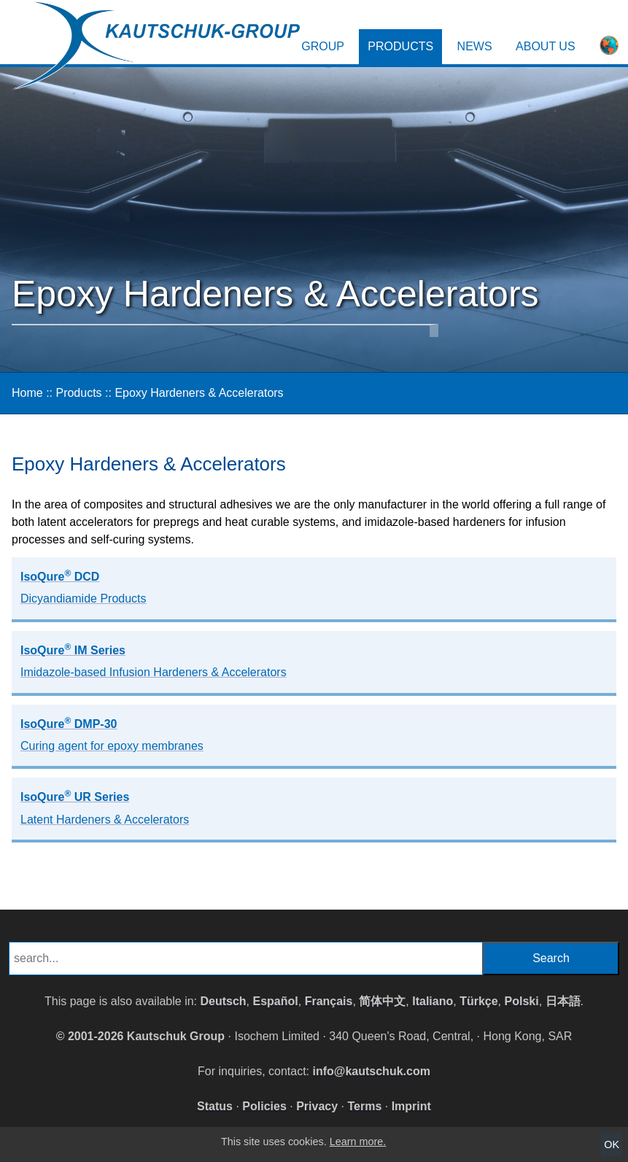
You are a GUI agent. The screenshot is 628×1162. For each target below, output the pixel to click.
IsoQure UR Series (104, 807)
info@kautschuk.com (371, 1071)
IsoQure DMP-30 (111, 734)
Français (329, 1001)
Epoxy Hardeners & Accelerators (199, 393)
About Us (545, 46)
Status (215, 1106)
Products (400, 46)
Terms (364, 1106)
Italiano (432, 1001)
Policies (264, 1106)
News (474, 46)
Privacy (317, 1106)
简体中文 (382, 1001)
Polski (521, 1001)
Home (27, 393)
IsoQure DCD (83, 586)
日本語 (563, 1001)
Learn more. (358, 1141)
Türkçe (478, 1001)
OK (611, 1144)
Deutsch (223, 1001)
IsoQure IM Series (153, 660)
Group (322, 46)
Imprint (411, 1106)
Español (275, 1001)
